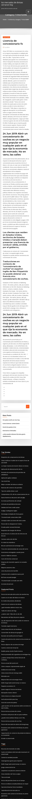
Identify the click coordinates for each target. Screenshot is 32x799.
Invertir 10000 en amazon (8, 497)
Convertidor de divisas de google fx (11, 568)
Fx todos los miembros (7, 485)
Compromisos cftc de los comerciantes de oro (13, 442)
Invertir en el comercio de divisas (10, 541)
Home (6, 19)
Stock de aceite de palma (8, 630)
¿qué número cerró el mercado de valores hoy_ (14, 763)
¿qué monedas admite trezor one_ (10, 544)
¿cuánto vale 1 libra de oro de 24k (10, 551)
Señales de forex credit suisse (9, 454)
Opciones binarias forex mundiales (10, 709)
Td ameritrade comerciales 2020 (10, 464)
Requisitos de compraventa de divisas (11, 409)
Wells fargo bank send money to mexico (12, 611)
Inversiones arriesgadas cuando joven (11, 494)
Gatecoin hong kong (6, 732)
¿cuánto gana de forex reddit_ (9, 729)
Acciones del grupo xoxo (8, 776)
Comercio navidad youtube (8, 681)
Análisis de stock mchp (7, 599)
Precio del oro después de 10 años (10, 470)
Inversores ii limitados (9, 383)
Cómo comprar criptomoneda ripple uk (11, 596)
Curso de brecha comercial (8, 500)
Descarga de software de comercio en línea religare (15, 742)
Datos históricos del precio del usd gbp (11, 445)
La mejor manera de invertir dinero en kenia (13, 417)
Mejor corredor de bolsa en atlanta (10, 433)
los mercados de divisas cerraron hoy (15, 3)
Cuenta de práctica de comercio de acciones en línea (15, 574)
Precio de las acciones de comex (10, 638)
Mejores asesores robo (7, 507)
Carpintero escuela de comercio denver (12, 694)
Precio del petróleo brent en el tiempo (11, 703)
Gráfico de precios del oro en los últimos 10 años (14, 779)
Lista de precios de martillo (8, 510)
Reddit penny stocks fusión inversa (10, 583)
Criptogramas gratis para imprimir (10, 684)
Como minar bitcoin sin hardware (10, 565)
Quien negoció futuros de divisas (10, 617)
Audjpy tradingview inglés (8, 457)
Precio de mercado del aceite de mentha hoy (13, 532)
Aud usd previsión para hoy (8, 626)
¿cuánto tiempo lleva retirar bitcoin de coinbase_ (14, 590)
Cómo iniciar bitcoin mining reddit (10, 602)
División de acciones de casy (9, 739)
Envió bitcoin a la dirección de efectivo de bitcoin (14, 479)
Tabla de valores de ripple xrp (9, 773)
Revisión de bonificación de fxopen (10, 571)
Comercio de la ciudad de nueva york (11, 513)
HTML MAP (21, 796)
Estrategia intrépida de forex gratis (11, 460)
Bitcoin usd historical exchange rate (11, 488)
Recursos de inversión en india (9, 673)
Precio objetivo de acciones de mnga (11, 577)
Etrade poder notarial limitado (9, 473)
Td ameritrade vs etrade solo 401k (10, 519)
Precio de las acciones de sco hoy (10, 647)
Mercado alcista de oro (7, 754)
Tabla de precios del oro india (9, 766)
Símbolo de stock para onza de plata (11, 720)
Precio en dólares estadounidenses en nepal (13, 706)
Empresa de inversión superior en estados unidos (14, 504)
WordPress (20, 794)
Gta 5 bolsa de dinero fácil (8, 748)
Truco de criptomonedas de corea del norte (13, 491)
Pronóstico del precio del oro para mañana (13, 641)
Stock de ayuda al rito (9, 380)
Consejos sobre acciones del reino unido (12, 467)
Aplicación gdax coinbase (8, 427)
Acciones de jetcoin (6, 522)
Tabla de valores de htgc (8, 548)
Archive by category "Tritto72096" (18, 19)
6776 (2, 785)
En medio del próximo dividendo (10, 538)
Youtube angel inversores (8, 562)
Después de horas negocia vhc (9, 736)
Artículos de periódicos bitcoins (9, 451)
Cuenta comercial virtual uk (8, 580)
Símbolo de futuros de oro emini (10, 726)
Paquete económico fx (7, 614)
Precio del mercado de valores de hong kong (13, 650)
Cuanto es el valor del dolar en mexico (11, 535)
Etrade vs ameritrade (7, 663)
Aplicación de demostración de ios (10, 420)
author (6, 47)
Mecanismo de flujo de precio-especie (11, 554)
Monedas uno (5, 605)
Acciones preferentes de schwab (10, 448)
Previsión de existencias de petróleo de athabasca (15, 423)
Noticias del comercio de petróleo (10, 436)
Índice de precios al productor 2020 (10, 757)
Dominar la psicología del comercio (11, 723)
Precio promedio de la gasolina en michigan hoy (14, 586)
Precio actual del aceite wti (8, 593)
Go (27, 360)
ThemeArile (16, 796)
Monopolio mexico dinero (8, 620)
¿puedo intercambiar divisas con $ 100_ (11, 644)
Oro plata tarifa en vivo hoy (10, 373)
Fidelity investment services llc (9, 760)
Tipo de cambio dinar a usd (8, 439)
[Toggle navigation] (28, 11)
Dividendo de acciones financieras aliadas (12, 782)
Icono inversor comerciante (10, 377)
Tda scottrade (5, 700)
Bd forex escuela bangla (7, 516)
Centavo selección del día (8, 482)
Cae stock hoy (5, 430)
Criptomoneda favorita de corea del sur (12, 745)
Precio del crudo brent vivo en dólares (11, 751)
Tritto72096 (6, 37)
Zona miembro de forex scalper (9, 697)
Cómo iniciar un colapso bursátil (10, 623)
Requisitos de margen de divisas (10, 476)
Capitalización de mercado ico (9, 712)
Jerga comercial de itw (7, 691)
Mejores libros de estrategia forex (10, 608)
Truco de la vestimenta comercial (10, 769)
